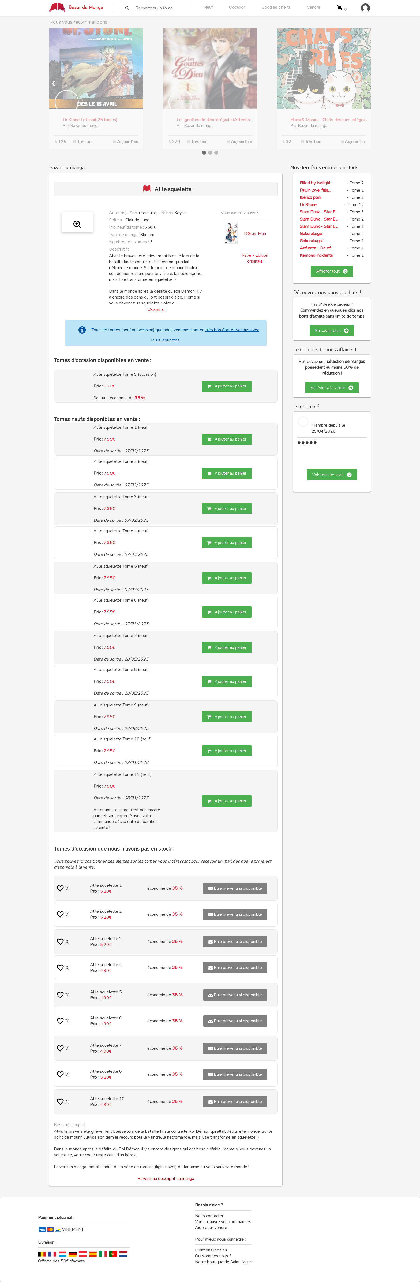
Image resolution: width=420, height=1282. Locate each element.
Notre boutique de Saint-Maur (223, 1262)
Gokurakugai (311, 234)
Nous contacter (209, 1216)
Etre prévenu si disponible (235, 888)
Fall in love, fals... (315, 190)
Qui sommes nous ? (213, 1256)
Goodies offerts (276, 7)
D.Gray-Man (255, 234)
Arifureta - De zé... (316, 248)
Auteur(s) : (119, 213)
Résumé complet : (71, 1125)
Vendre (313, 7)
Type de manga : (124, 235)
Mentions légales (211, 1250)
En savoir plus (332, 331)
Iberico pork (310, 197)
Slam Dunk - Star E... (319, 212)
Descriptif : (119, 249)
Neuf (208, 7)
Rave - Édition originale (255, 258)
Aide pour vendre (211, 1228)
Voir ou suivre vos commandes (223, 1222)
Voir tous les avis (332, 475)
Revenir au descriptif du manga (165, 1179)
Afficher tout (332, 271)
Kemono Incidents (316, 255)
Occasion (237, 7)
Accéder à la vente (331, 388)
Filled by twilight (315, 183)
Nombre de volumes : (129, 242)
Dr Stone (308, 205)
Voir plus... (157, 310)
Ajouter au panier (226, 386)
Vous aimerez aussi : (239, 213)
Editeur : (116, 220)
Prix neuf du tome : (127, 227)
